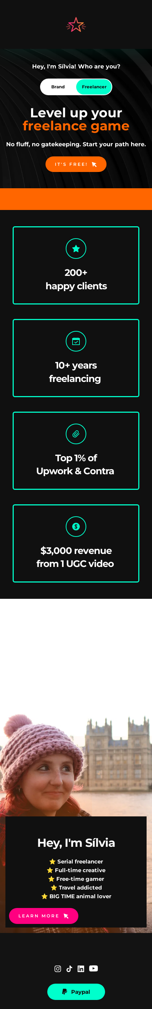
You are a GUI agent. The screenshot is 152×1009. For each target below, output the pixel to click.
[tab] (58, 87)
